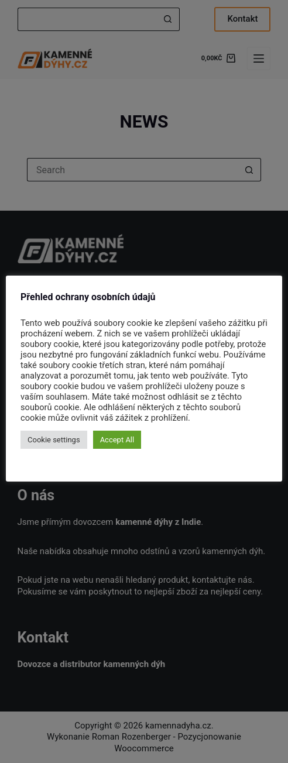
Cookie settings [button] (54, 439)
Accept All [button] (117, 439)
